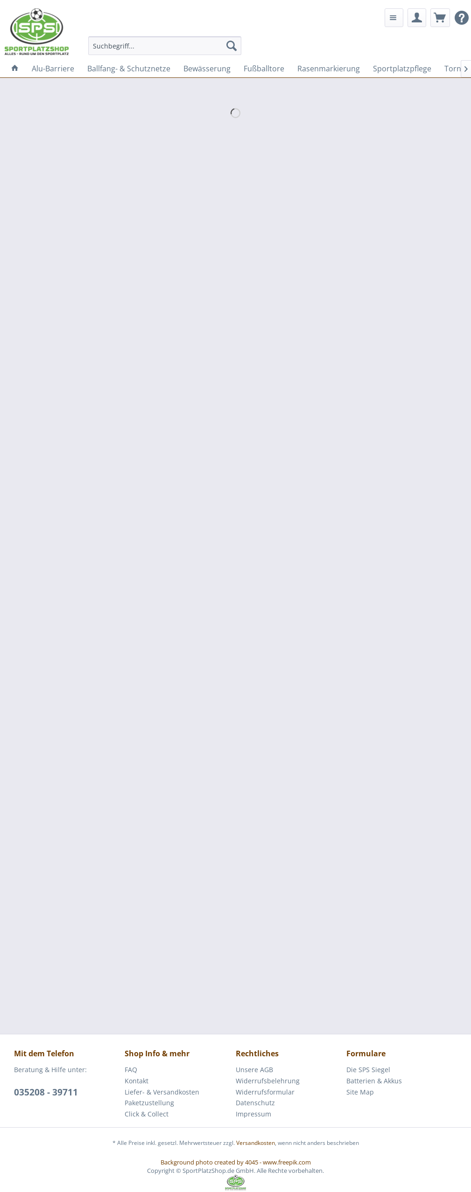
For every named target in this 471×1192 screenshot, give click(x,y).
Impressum (253, 1113)
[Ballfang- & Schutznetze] (129, 68)
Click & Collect (147, 1113)
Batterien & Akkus (374, 1080)
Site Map (360, 1092)
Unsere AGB (254, 1069)
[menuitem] (164, 45)
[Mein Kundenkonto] (417, 17)
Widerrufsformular (265, 1092)
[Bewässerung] (207, 68)
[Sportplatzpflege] (402, 68)
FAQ (131, 1069)
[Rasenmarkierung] (328, 68)
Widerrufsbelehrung (268, 1080)
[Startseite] (15, 68)
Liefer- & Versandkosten (162, 1092)
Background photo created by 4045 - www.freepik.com (236, 1162)
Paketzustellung (149, 1102)
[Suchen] (231, 45)
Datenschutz (255, 1102)
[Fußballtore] (264, 68)
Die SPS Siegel (368, 1069)
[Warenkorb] (440, 17)
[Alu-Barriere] (53, 68)
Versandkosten (255, 1143)
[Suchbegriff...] (164, 45)
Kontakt (136, 1080)
